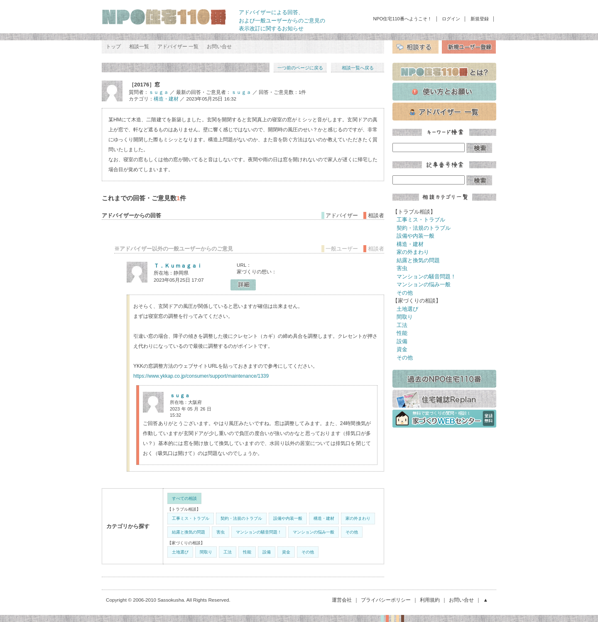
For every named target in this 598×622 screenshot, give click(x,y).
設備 (266, 552)
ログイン (451, 18)
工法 (227, 552)
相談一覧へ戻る (358, 67)
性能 (247, 552)
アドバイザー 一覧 (178, 46)
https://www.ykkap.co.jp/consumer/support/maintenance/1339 (201, 376)
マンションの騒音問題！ (259, 532)
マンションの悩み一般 (313, 532)
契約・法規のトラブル (241, 518)
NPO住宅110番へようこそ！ (402, 18)
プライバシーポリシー (386, 599)
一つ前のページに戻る (300, 67)
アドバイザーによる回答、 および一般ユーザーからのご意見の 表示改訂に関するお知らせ (282, 20)
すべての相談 (184, 498)
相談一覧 (139, 46)
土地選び (180, 552)
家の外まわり (358, 518)
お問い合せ (219, 46)
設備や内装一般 (287, 518)
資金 (286, 552)
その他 (352, 532)
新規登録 (480, 18)
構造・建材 (166, 98)
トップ (113, 46)
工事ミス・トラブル (190, 518)
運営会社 (342, 599)
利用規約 (430, 599)
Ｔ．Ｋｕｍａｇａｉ (178, 266)
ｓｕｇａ (159, 92)
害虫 (220, 532)
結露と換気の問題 (188, 532)
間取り (206, 552)
